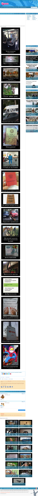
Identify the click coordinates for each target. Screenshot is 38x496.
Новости (28, 18)
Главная (2, 7)
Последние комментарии (23, 7)
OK (14, 0)
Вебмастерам (22, 488)
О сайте (1, 488)
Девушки (33, 16)
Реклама (32, 0)
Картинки (28, 17)
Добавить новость (14, 7)
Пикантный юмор (29, 16)
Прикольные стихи (34, 18)
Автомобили (33, 17)
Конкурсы (28, 19)
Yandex (19, 0)
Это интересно (29, 15)
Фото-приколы (2, 377)
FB (13, 0)
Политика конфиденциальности (7, 488)
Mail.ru (17, 0)
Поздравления (34, 19)
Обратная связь (35, 0)
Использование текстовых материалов (5, 492)
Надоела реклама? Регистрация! (7, 7)
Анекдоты (33, 15)
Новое (18, 7)
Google (16, 0)
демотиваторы (7, 377)
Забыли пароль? (3, 0)
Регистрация (6, 0)
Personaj (1, 401)
